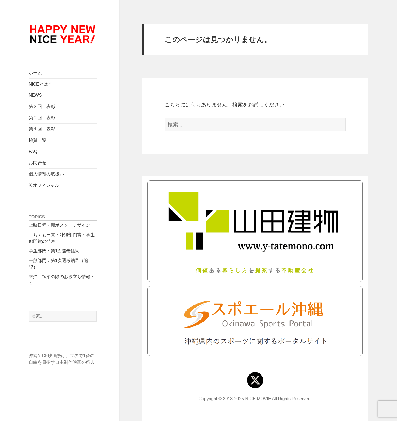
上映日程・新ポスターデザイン (59, 225)
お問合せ (37, 162)
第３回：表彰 (42, 106)
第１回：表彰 (42, 129)
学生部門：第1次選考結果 (54, 251)
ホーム (35, 72)
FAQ (33, 151)
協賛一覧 (37, 140)
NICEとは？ (40, 84)
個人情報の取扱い (46, 174)
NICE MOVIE (258, 398)
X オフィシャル (44, 185)
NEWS (35, 95)
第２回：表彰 (42, 117)
